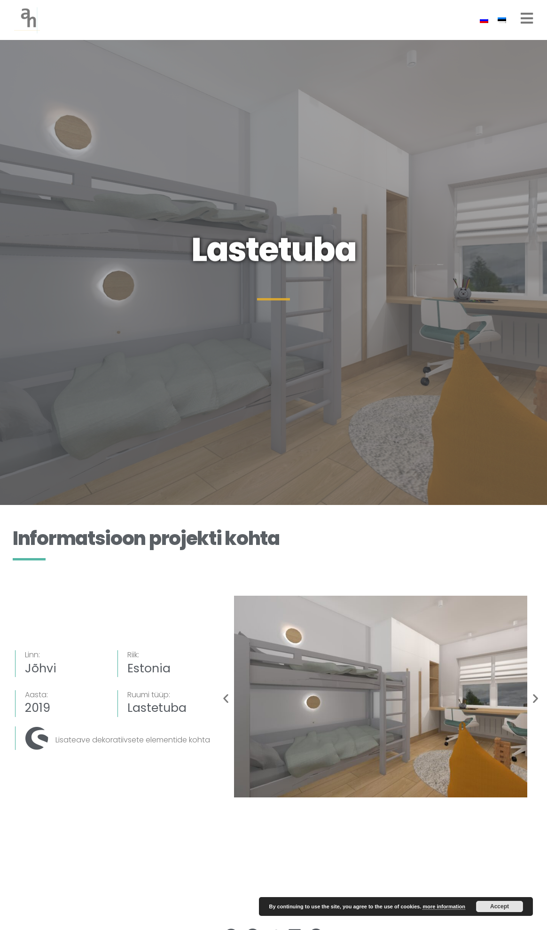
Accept (499, 906)
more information (443, 906)
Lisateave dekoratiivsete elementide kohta (132, 739)
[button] (226, 698)
